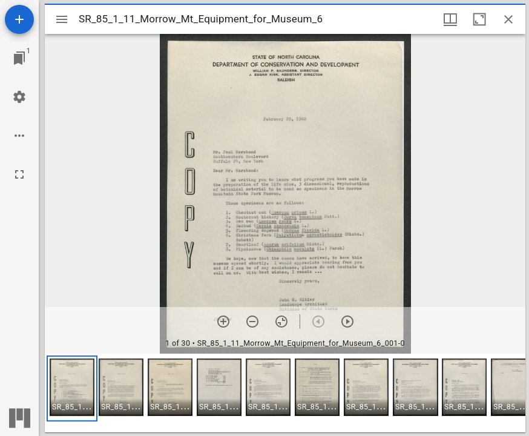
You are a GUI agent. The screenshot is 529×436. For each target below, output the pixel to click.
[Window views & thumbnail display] (450, 19)
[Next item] (347, 321)
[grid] (285, 393)
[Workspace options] (19, 135)
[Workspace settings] (19, 96)
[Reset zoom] (281, 321)
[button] (72, 388)
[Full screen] (19, 174)
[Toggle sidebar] (61, 19)
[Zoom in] (223, 321)
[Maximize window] (479, 19)
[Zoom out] (252, 321)
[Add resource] (19, 19)
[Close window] (508, 19)
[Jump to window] (19, 58)
